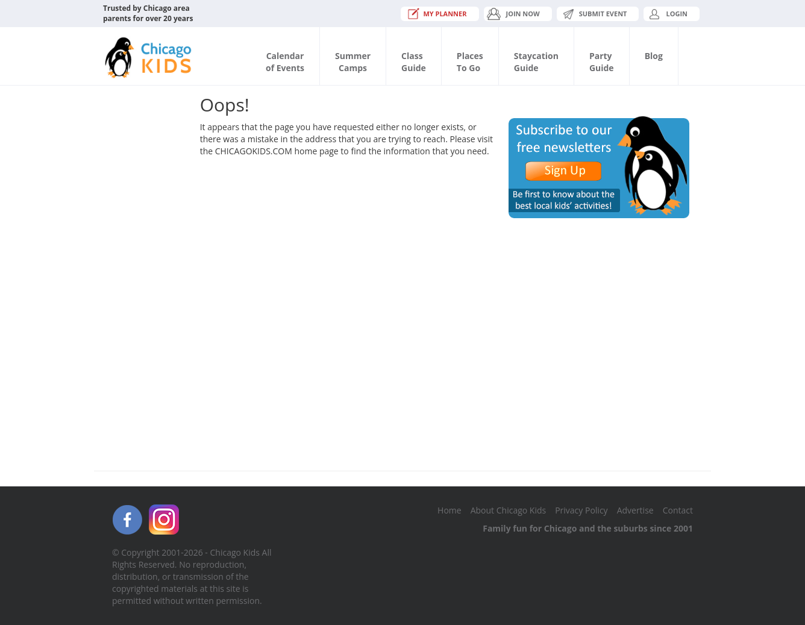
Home (449, 510)
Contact (678, 510)
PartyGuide (601, 62)
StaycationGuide (536, 62)
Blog (654, 55)
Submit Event (603, 13)
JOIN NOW (523, 13)
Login (677, 13)
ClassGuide (413, 62)
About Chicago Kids (508, 510)
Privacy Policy (581, 510)
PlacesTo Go (470, 62)
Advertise (635, 510)
